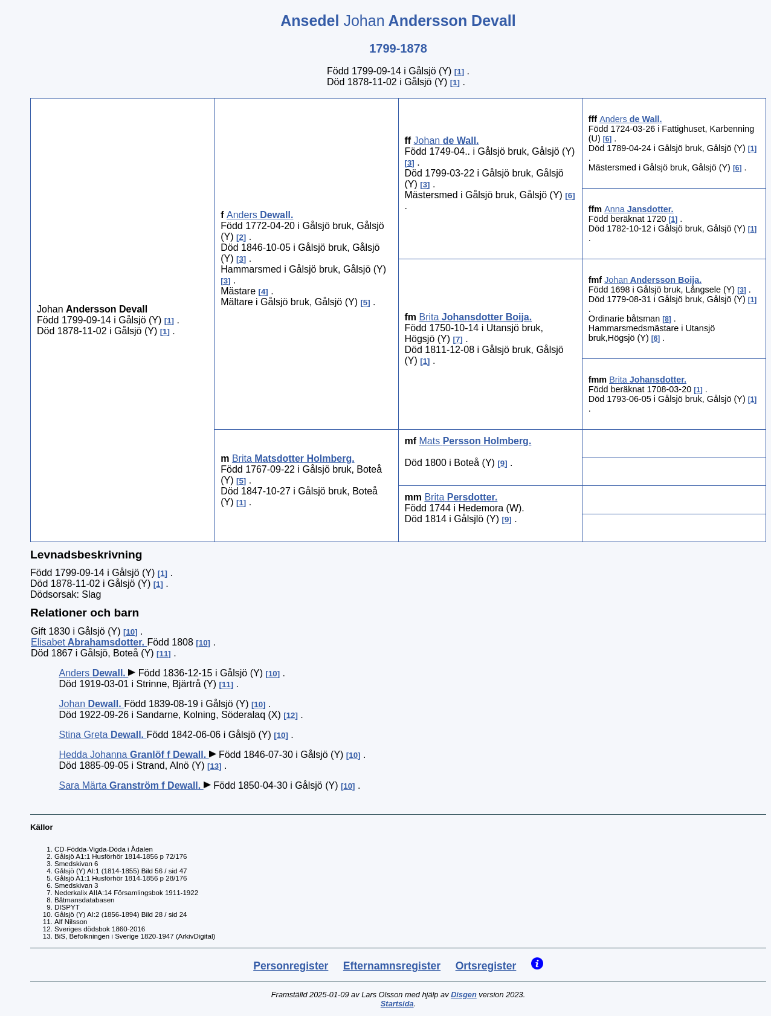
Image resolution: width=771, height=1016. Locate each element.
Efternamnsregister (391, 966)
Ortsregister (486, 966)
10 (130, 631)
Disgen (464, 994)
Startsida (397, 1003)
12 (290, 715)
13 (214, 766)
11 (164, 653)
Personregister (290, 966)
